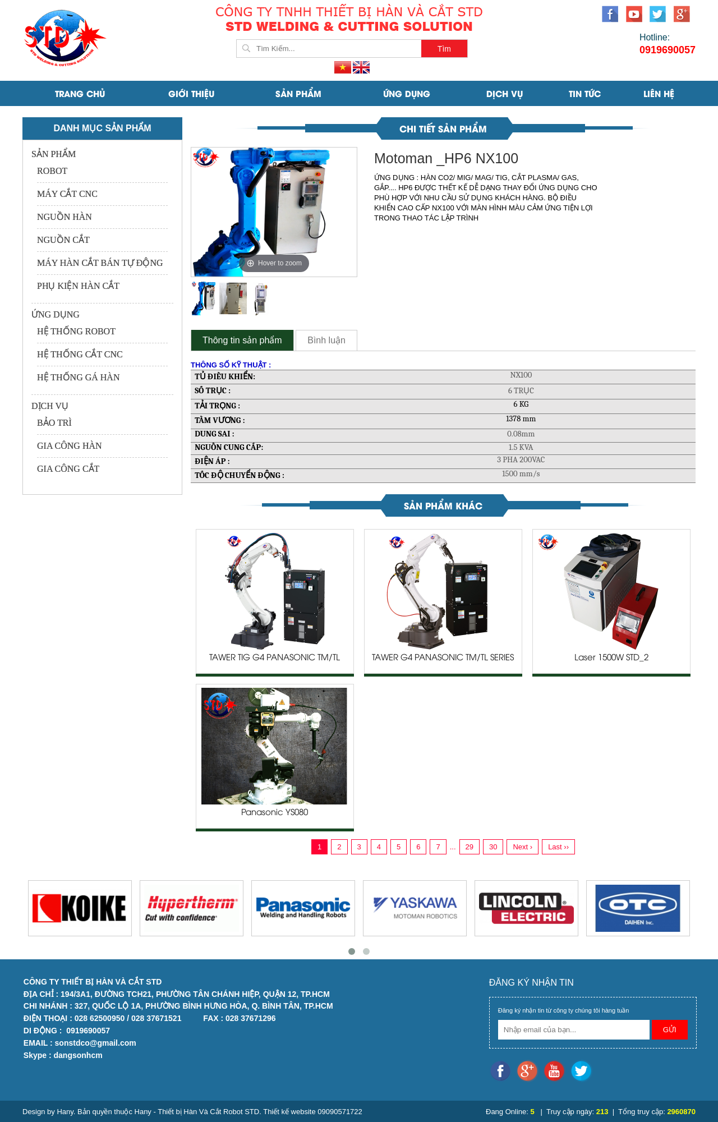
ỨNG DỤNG (406, 93)
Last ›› (558, 847)
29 (469, 847)
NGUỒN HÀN (64, 217)
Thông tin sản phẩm (242, 340)
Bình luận (326, 340)
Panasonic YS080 (274, 813)
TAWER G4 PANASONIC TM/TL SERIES (443, 658)
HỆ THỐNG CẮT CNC (80, 354)
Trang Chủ (80, 93)
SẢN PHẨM (298, 93)
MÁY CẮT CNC (67, 194)
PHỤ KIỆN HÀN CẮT (78, 286)
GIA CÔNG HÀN (69, 445)
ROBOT (52, 171)
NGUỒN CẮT (63, 240)
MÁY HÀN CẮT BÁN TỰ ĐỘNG (100, 263)
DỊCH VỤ (504, 93)
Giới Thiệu (191, 93)
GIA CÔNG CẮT (68, 468)
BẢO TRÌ (54, 422)
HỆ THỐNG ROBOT (76, 331)
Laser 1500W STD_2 (611, 658)
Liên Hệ (658, 93)
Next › (522, 847)
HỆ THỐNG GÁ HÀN (78, 377)
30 (493, 847)
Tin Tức (585, 93)
